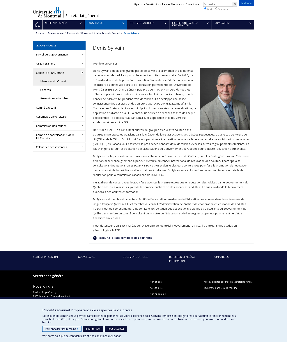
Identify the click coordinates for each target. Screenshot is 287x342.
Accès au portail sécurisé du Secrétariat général (228, 281)
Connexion (192, 4)
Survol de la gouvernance (52, 54)
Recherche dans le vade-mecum (220, 287)
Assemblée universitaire (51, 116)
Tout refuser (93, 328)
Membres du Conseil (108, 33)
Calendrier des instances (51, 147)
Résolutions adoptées (54, 98)
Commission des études (51, 126)
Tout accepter (115, 328)
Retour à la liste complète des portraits (125, 237)
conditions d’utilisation (108, 336)
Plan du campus (158, 294)
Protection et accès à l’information (181, 259)
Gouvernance (56, 33)
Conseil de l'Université (80, 33)
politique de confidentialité (70, 336)
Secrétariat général (82, 16)
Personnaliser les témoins (62, 329)
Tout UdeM (221, 8)
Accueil (40, 33)
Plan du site (156, 281)
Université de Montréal (47, 12)
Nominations (221, 256)
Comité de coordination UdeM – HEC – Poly (56, 136)
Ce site (208, 8)
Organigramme (45, 63)
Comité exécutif (46, 107)
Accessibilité (156, 287)
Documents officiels (135, 256)
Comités (45, 90)
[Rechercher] (235, 4)
